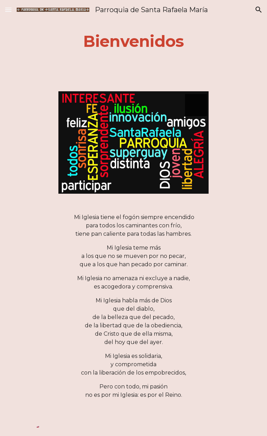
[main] (133, 41)
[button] (8, 9)
